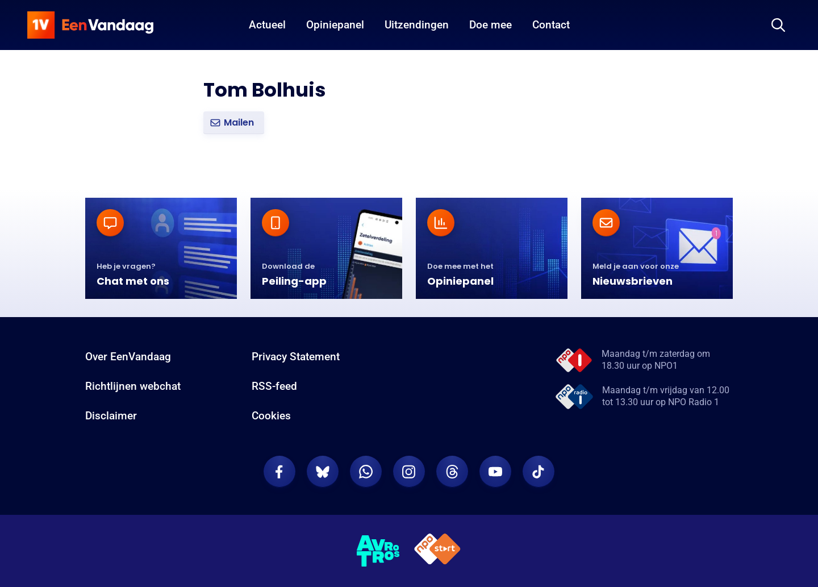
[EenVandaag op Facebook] (279, 472)
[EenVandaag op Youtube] (495, 472)
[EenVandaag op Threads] (452, 472)
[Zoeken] (778, 25)
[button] (233, 122)
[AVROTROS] (378, 551)
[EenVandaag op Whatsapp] (366, 472)
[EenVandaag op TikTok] (538, 472)
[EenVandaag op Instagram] (409, 472)
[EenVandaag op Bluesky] (323, 472)
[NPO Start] (437, 551)
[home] (90, 25)
